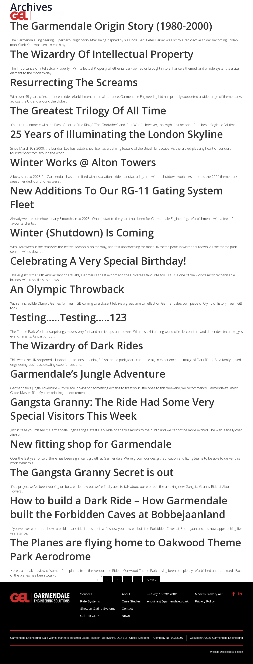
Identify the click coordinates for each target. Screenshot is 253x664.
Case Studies (131, 601)
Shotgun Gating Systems (124, 14)
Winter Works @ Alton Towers (83, 162)
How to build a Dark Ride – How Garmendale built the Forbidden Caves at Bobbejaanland (118, 507)
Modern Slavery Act (208, 594)
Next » (152, 580)
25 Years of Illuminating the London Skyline (116, 134)
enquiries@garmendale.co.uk (209, 6)
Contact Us (79, 21)
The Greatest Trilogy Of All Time (88, 110)
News (126, 616)
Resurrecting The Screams (74, 82)
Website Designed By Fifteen (226, 651)
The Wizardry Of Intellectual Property (101, 54)
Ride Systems (81, 14)
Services (163, 14)
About (216, 14)
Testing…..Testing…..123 (68, 317)
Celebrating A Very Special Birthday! (98, 261)
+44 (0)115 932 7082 (164, 6)
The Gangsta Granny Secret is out (92, 472)
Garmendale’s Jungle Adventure (87, 374)
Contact (127, 608)
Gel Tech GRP (190, 14)
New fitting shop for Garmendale (91, 444)
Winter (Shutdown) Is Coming (82, 232)
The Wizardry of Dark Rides (76, 345)
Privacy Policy (205, 601)
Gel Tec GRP (89, 616)
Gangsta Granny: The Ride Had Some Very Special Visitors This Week (112, 409)
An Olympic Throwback (67, 289)
